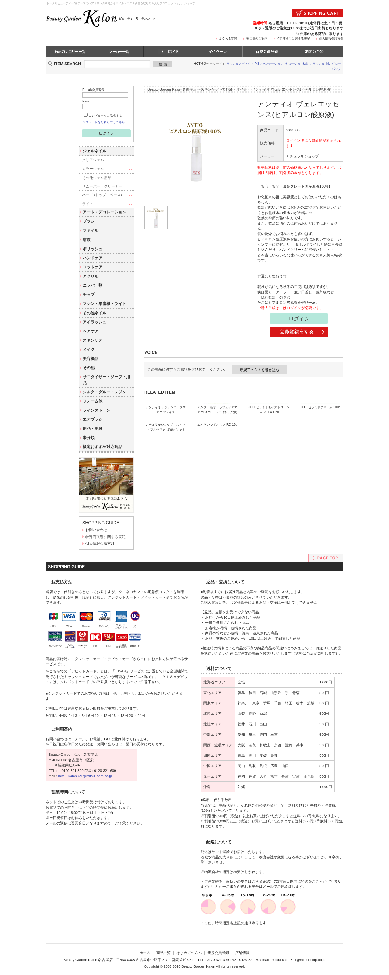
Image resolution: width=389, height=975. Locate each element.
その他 (89, 367)
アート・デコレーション (104, 212)
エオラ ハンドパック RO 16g (217, 508)
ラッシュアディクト (240, 63)
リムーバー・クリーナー (102, 186)
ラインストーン (96, 410)
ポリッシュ (92, 249)
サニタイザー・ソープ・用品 (106, 380)
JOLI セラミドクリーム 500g (320, 449)
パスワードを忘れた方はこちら (103, 122)
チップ (89, 294)
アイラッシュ (94, 322)
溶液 (87, 239)
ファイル (90, 230)
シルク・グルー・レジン (104, 392)
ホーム (144, 953)
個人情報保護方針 (331, 38)
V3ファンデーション (269, 63)
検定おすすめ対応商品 (102, 446)
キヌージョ (292, 63)
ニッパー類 (92, 285)
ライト (87, 204)
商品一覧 (163, 953)
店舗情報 (242, 953)
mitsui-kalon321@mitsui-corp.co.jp (85, 776)
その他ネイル (94, 313)
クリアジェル (93, 160)
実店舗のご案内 (256, 38)
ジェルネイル (94, 151)
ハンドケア (92, 258)
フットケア (92, 267)
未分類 (89, 437)
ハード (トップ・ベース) (102, 195)
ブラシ (89, 221)
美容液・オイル (234, 89)
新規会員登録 (218, 953)
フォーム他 (92, 401)
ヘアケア (90, 331)
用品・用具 (92, 428)
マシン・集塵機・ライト (104, 303)
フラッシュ (317, 63)
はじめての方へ (189, 953)
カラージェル (93, 169)
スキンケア (92, 340)
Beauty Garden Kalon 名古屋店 (172, 89)
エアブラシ (92, 419)
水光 (305, 63)
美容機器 (90, 358)
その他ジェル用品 (96, 178)
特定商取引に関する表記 (293, 38)
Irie (328, 63)
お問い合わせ (96, 530)
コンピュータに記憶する (105, 115)
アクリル (90, 276)
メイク (89, 349)
